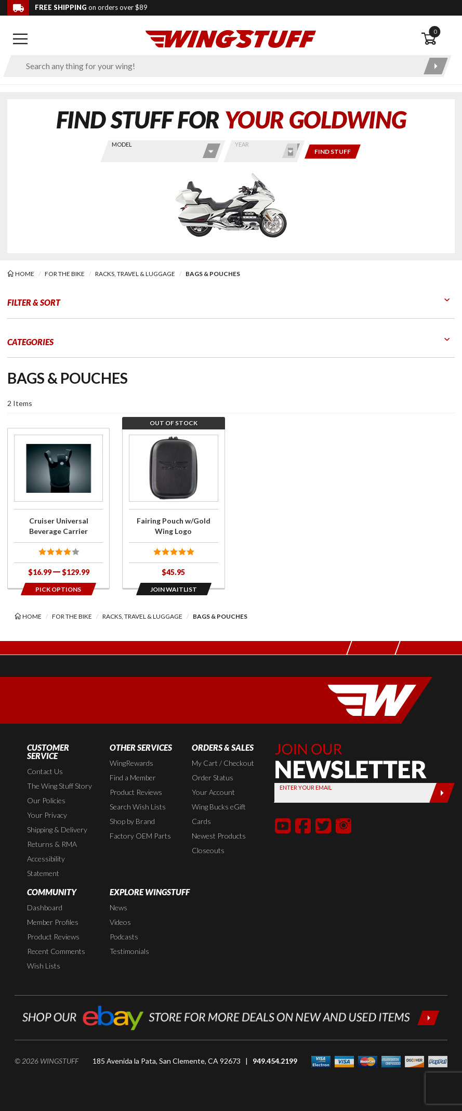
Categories (30, 342)
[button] (282, 825)
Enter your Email (306, 787)
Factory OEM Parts (140, 835)
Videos (120, 922)
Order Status (212, 777)
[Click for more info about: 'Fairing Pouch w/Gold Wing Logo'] (173, 508)
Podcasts (124, 936)
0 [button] (435, 31)
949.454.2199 (275, 1060)
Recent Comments (56, 951)
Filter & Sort (33, 302)
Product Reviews (136, 792)
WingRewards (131, 763)
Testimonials (129, 951)
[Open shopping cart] (438, 39)
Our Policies (46, 800)
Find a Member (133, 777)
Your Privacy (47, 815)
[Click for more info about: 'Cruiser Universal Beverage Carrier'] (58, 508)
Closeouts (208, 850)
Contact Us (45, 771)
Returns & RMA (52, 844)
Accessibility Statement (46, 866)
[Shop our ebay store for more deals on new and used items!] (231, 1016)
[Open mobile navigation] (20, 39)
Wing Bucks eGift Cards (219, 814)
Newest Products (219, 835)
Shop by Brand (132, 821)
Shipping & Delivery (57, 829)
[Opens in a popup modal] (58, 589)
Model (122, 144)
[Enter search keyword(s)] (218, 66)
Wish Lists (43, 965)
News (118, 907)
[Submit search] (436, 66)
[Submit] (442, 793)
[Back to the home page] (230, 38)
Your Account (213, 792)
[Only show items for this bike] (332, 152)
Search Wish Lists (138, 806)
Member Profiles (52, 922)
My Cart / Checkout (223, 763)
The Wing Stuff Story (59, 785)
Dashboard (44, 907)
